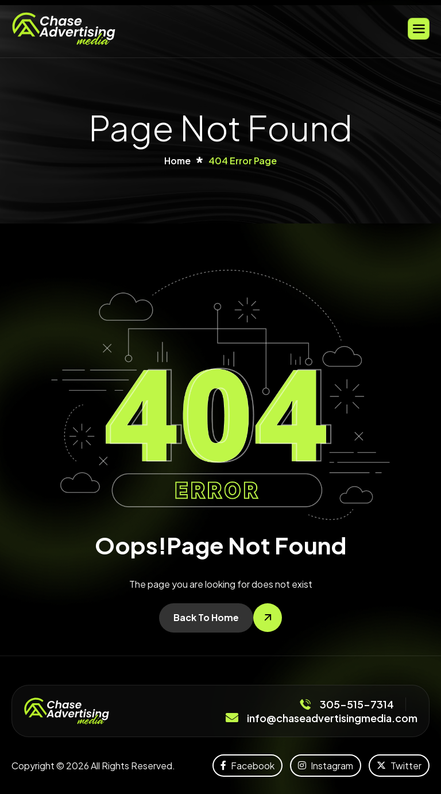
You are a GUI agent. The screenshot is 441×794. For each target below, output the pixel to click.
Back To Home (206, 617)
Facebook (247, 766)
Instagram (325, 766)
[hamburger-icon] (419, 29)
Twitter (399, 766)
